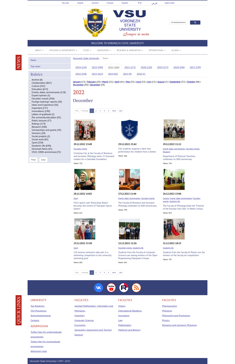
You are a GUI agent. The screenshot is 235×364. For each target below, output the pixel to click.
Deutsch (95, 3)
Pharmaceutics (169, 305)
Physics (166, 320)
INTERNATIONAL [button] (157, 50)
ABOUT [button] (39, 50)
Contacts (35, 320)
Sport (76, 198)
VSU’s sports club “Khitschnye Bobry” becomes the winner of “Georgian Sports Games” (93, 205)
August (161, 81)
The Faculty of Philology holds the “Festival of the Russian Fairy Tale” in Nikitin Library (183, 207)
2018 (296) (179, 67)
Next (114, 111)
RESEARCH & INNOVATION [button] (130, 50)
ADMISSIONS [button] (104, 50)
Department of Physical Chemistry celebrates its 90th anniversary (179, 158)
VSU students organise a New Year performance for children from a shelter (137, 150)
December (95, 84)
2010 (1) (141, 73)
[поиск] (178, 22)
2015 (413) (97, 73)
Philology (167, 310)
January (77, 81)
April (117, 81)
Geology (78, 334)
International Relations (130, 310)
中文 (140, 3)
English (80, 3)
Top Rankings (38, 305)
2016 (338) (81, 73)
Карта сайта (169, 3)
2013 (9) (127, 73)
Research (166, 152)
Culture (166, 198)
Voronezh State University (86, 58)
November (78, 84)
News (33, 62)
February (91, 81)
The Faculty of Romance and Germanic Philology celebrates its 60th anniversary (137, 204)
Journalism (123, 315)
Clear (43, 162)
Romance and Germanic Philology (179, 325)
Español (125, 3)
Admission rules (39, 351)
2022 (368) (113, 67)
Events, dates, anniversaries (174, 149)
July (149, 81)
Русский (65, 3)
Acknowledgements (41, 315)
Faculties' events (80, 149)
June (138, 81)
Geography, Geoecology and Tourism (93, 329)
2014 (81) (113, 73)
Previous (85, 111)
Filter (33, 162)
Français (110, 3)
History (121, 305)
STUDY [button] (87, 50)
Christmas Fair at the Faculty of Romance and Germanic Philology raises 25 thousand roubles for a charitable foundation (94, 156)
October (191, 81)
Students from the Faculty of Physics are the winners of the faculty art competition (184, 254)
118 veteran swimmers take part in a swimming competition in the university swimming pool (92, 255)
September (175, 81)
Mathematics (124, 325)
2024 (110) (81, 67)
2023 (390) (97, 67)
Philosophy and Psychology (176, 315)
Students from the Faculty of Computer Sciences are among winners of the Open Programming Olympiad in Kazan (137, 255)
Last (120, 111)
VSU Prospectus (38, 310)
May (128, 81)
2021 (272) (130, 67)
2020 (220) (146, 67)
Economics (80, 325)
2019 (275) (162, 67)
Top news (35, 68)
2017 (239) (195, 67)
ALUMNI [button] (176, 50)
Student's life (174, 201)
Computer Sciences (84, 320)
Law (120, 320)
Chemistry (79, 315)
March (105, 81)
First (77, 111)
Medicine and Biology (129, 329)
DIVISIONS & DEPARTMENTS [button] (63, 50)
